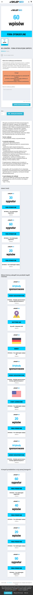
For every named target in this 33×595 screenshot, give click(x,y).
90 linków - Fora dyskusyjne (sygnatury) (16, 573)
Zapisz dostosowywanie (21, 104)
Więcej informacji (18, 593)
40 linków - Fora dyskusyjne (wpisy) (16, 519)
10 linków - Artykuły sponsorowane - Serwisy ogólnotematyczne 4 (16, 300)
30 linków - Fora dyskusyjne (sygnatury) (11, 212)
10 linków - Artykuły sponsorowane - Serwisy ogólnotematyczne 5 (16, 459)
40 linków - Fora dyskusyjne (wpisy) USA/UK (16, 406)
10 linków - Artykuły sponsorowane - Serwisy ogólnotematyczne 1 (16, 380)
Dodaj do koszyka (15, 114)
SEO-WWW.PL (9, 582)
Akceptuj (8, 593)
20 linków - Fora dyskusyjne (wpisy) (11, 264)
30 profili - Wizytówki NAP (16, 326)
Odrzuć (26, 593)
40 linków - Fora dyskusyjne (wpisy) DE (16, 353)
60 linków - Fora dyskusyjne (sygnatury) (11, 238)
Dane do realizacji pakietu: (9, 86)
